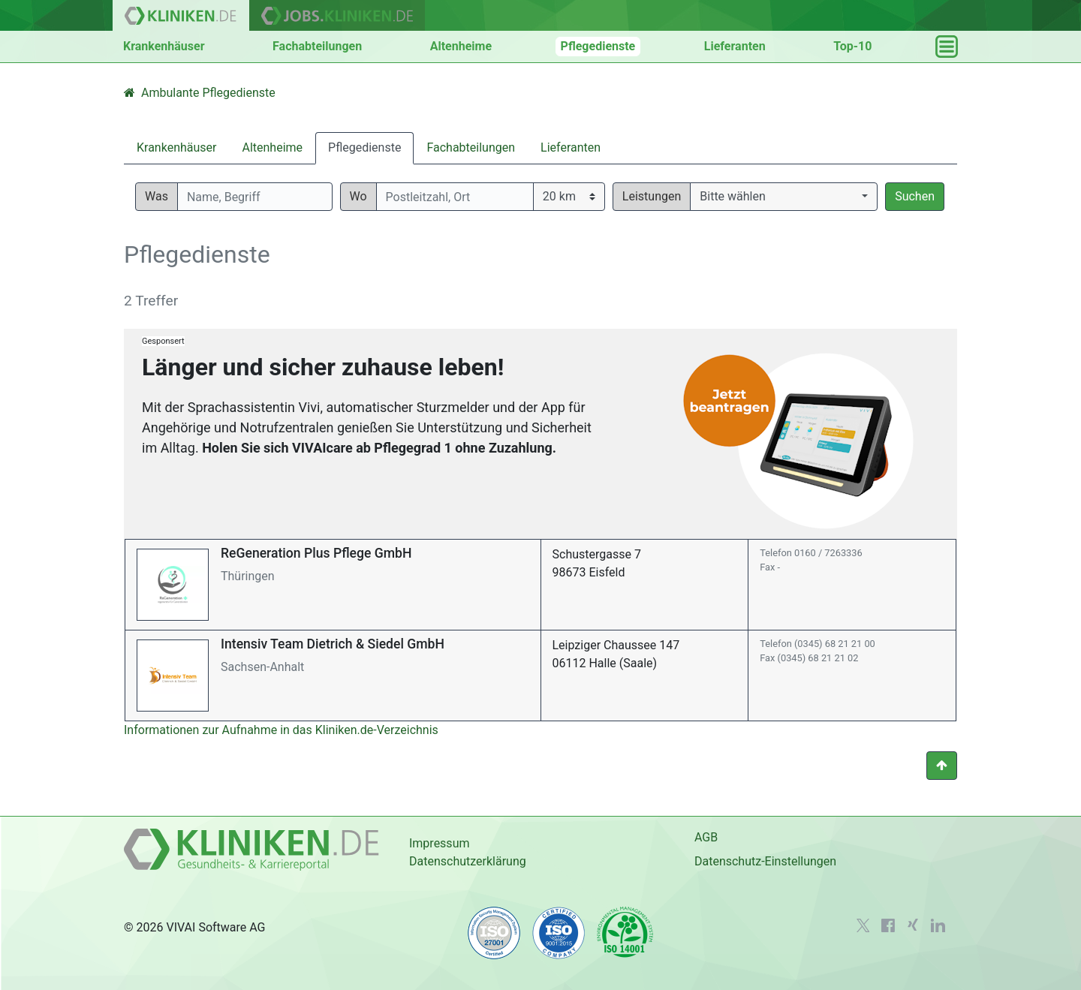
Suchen (915, 196)
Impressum (439, 843)
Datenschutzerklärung (467, 861)
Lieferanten (735, 46)
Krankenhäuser (164, 46)
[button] (784, 196)
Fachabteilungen (317, 46)
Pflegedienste (598, 46)
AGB (706, 837)
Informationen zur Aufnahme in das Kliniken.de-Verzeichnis (281, 730)
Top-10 (852, 46)
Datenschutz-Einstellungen (765, 861)
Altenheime (461, 46)
